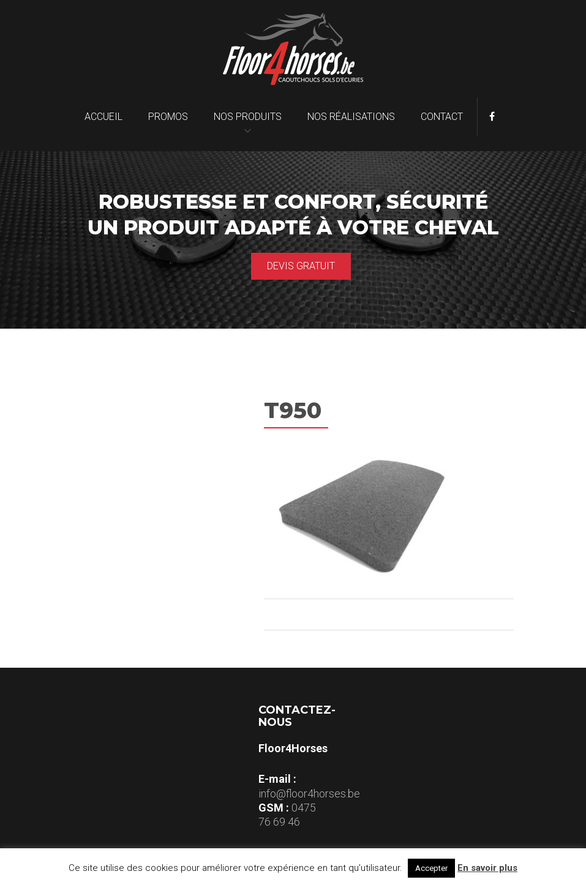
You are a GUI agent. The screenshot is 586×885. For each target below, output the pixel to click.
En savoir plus (487, 867)
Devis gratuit (301, 266)
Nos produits (248, 116)
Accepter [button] (431, 868)
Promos (168, 116)
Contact (442, 116)
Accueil (103, 116)
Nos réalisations (351, 116)
